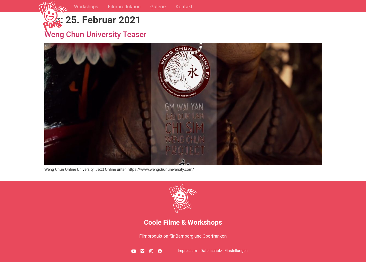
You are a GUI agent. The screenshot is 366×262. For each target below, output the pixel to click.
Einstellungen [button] (236, 250)
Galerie (158, 7)
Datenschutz (211, 250)
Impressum (187, 250)
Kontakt (184, 7)
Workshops (86, 7)
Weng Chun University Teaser (95, 34)
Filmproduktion (124, 7)
